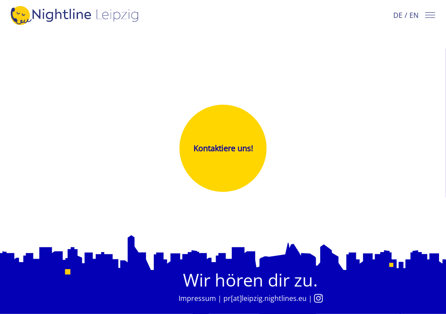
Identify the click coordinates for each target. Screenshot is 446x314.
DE (397, 15)
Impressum (197, 298)
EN (414, 15)
